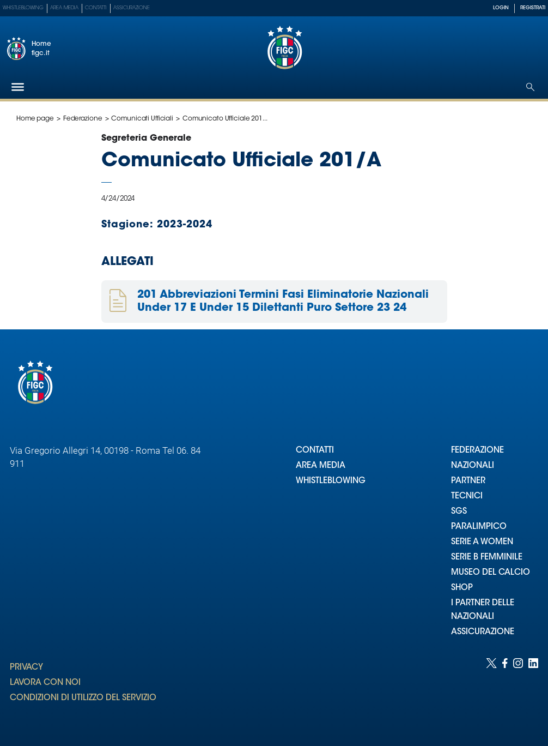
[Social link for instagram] (518, 691)
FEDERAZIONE (477, 451)
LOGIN (501, 7)
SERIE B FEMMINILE (486, 558)
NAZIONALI (472, 466)
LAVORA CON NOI (45, 683)
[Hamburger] (17, 87)
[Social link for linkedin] (533, 691)
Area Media (64, 7)
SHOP (462, 588)
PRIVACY (26, 668)
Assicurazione (131, 7)
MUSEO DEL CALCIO (490, 573)
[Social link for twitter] (491, 691)
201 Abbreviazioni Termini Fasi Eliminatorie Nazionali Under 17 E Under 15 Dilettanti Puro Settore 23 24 (283, 302)
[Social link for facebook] (505, 691)
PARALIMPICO (479, 527)
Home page (35, 119)
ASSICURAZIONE (482, 632)
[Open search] (530, 87)
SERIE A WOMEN (482, 542)
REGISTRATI (532, 7)
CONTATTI (315, 451)
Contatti (96, 7)
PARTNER (468, 481)
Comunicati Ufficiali (142, 119)
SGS (459, 512)
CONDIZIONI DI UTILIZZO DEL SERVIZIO (83, 698)
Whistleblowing (23, 7)
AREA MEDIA (320, 466)
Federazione (82, 119)
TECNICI (467, 496)
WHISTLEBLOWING (331, 481)
